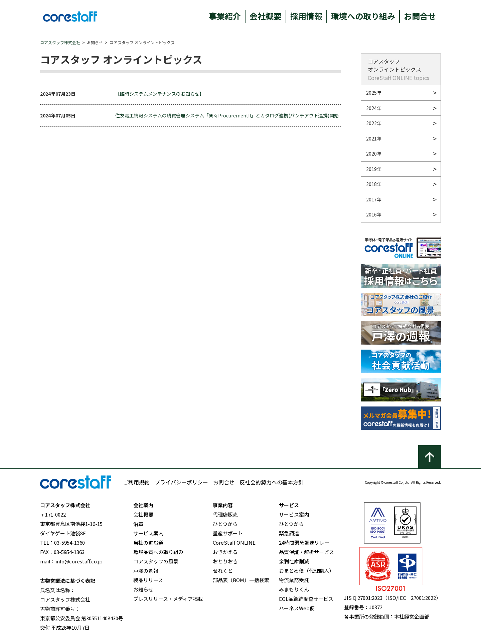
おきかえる (225, 551)
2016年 (373, 214)
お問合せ (420, 16)
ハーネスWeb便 (297, 608)
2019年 (373, 169)
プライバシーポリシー (181, 482)
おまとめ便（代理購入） (306, 570)
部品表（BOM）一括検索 (241, 579)
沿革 (138, 523)
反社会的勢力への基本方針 (271, 482)
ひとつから (225, 523)
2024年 (373, 108)
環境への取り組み (363, 16)
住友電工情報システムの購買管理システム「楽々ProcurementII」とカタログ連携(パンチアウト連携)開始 (227, 115)
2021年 (373, 138)
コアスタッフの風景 (155, 561)
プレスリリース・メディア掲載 (168, 598)
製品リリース (148, 579)
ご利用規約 (136, 482)
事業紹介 (225, 16)
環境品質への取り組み (158, 551)
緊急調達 (289, 533)
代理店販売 (225, 514)
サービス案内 (148, 533)
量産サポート (228, 533)
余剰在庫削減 (294, 561)
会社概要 (266, 16)
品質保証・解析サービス (306, 551)
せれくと (223, 570)
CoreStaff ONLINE (234, 542)
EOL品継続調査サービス (306, 598)
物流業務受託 (294, 579)
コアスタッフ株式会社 (60, 42)
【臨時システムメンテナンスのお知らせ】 (159, 93)
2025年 (373, 92)
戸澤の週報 (145, 570)
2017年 (373, 199)
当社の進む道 (148, 542)
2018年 (373, 184)
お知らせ (143, 589)
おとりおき (225, 561)
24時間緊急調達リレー (304, 542)
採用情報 (306, 16)
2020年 (373, 153)
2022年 (373, 123)
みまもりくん (294, 589)
